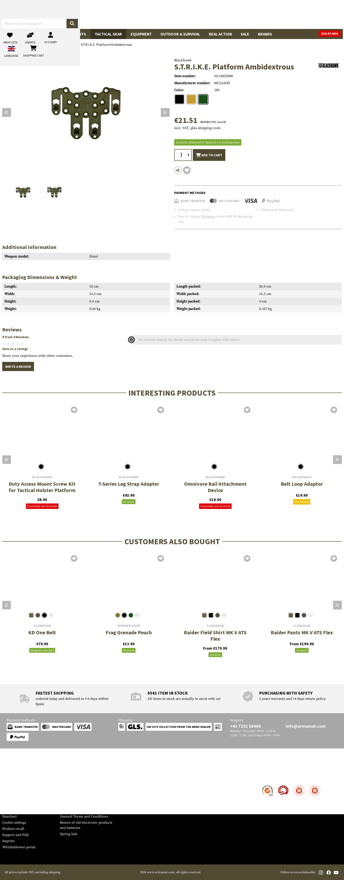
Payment (9, 798)
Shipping (208, 216)
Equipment (141, 34)
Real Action (220, 34)
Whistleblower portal (19, 847)
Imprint (8, 841)
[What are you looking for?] (154, 14)
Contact (8, 786)
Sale (245, 34)
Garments (76, 34)
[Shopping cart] (314, 14)
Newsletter (10, 810)
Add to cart (209, 155)
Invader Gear (128, 626)
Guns (11, 34)
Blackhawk (183, 60)
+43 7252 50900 (245, 726)
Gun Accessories (41, 34)
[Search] (214, 14)
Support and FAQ (15, 835)
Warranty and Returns (19, 804)
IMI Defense (302, 477)
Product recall (13, 829)
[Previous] (6, 112)
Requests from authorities (80, 798)
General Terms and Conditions (84, 816)
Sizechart (9, 816)
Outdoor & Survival (180, 34)
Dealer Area (330, 34)
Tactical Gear (108, 34)
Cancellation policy (75, 810)
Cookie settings (14, 822)
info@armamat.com (306, 726)
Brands (265, 34)
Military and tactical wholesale (84, 792)
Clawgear (42, 626)
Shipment (9, 792)
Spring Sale (68, 834)
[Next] (165, 112)
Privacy (66, 804)
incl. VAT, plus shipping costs (197, 128)
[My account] (273, 14)
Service (10, 777)
